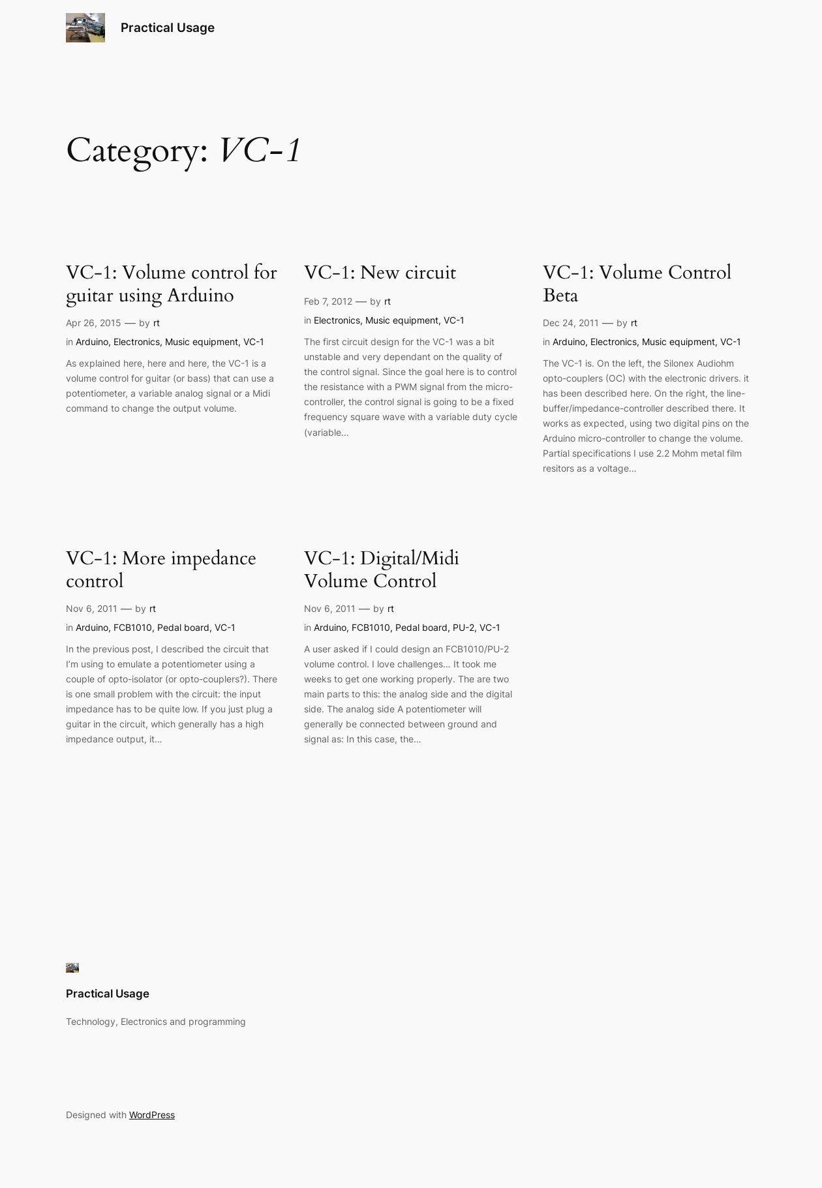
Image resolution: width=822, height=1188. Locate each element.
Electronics (137, 341)
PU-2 (463, 627)
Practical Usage (168, 27)
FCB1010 (133, 627)
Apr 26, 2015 (93, 322)
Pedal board (183, 627)
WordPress (152, 1114)
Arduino (92, 341)
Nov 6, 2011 (91, 608)
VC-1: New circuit (380, 273)
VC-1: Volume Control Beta (637, 285)
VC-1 (253, 341)
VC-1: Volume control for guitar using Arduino (171, 285)
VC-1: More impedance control (161, 570)
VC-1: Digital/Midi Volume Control (381, 570)
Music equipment (201, 341)
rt (156, 322)
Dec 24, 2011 (571, 322)
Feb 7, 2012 (328, 301)
